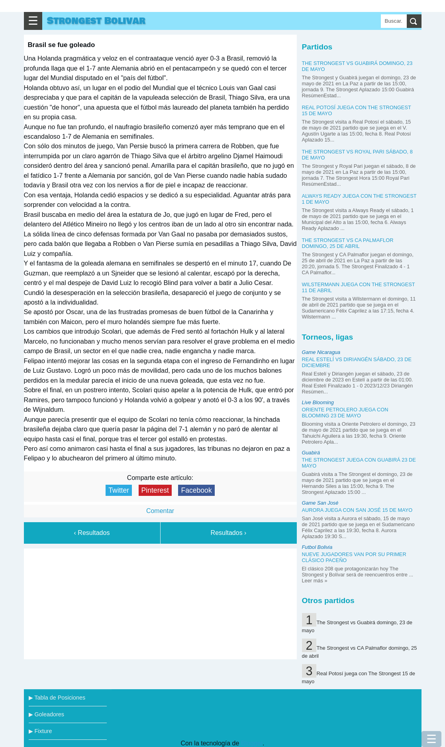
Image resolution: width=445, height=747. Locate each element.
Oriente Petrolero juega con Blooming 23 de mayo (345, 413)
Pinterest (155, 490)
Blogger (252, 743)
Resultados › (229, 532)
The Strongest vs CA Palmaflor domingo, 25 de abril (348, 243)
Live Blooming (318, 402)
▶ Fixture (40, 731)
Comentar (160, 510)
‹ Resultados (92, 532)
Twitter (118, 490)
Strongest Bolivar (96, 21)
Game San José (320, 503)
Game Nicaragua (321, 352)
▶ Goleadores (46, 714)
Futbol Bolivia (317, 547)
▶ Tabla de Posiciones (57, 697)
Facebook (196, 490)
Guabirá (311, 453)
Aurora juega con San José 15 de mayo (357, 510)
